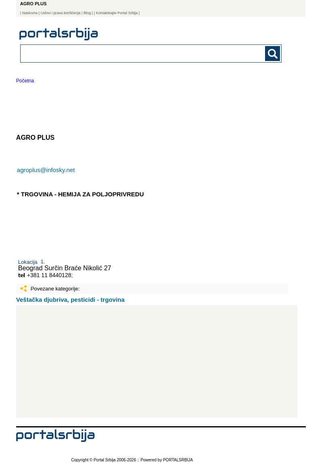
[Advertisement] (156, 361)
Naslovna (30, 13)
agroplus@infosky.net (46, 169)
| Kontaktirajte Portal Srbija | (116, 13)
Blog (87, 13)
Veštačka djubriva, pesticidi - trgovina (70, 299)
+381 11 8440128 (49, 275)
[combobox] (125, 53)
